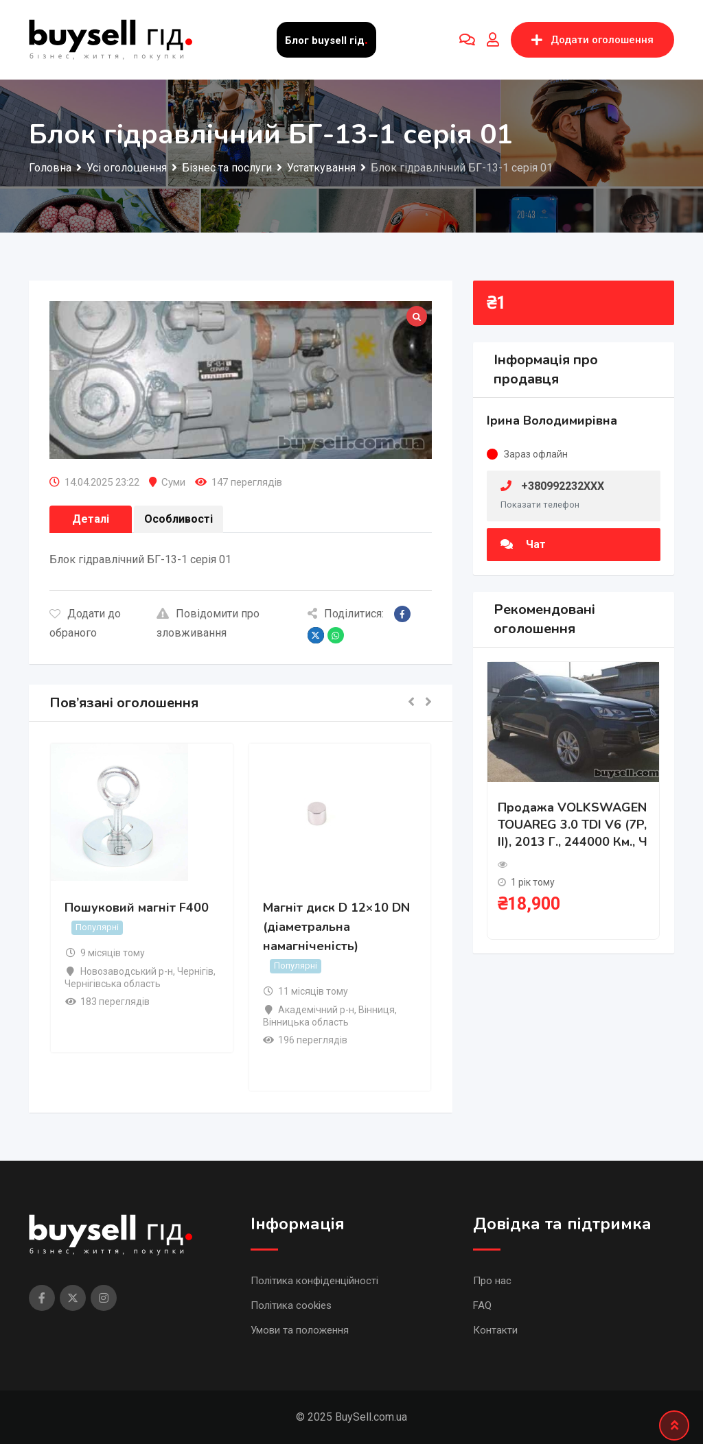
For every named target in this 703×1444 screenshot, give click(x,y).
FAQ (482, 1305)
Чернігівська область (113, 983)
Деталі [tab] (90, 518)
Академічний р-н (316, 1009)
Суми (173, 482)
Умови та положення (300, 1330)
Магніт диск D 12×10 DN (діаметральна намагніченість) (336, 927)
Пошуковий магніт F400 (137, 908)
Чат (523, 544)
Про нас (492, 1281)
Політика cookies (291, 1305)
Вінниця (376, 1009)
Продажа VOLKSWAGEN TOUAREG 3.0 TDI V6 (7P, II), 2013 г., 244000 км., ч (572, 824)
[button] (411, 703)
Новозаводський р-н (126, 971)
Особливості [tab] (178, 518)
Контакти (495, 1330)
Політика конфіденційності (314, 1281)
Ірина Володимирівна (552, 420)
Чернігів (195, 971)
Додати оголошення (592, 40)
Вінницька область (306, 1022)
